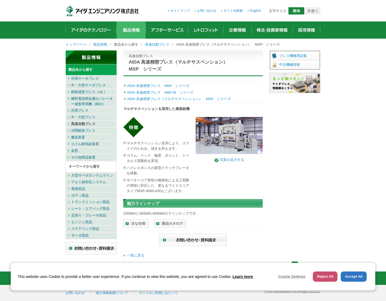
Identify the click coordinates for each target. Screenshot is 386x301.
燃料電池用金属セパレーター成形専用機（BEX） (92, 101)
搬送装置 (78, 137)
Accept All (353, 276)
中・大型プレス (83, 117)
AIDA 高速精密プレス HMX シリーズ (158, 86)
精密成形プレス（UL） (89, 92)
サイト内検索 (233, 11)
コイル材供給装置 (85, 144)
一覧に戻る (135, 255)
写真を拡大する (232, 160)
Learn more (243, 276)
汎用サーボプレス (85, 78)
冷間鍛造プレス (83, 131)
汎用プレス (79, 110)
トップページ (76, 44)
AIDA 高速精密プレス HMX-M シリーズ (160, 92)
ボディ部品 (80, 195)
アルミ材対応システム (88, 182)
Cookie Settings (291, 276)
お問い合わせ (206, 11)
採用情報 (306, 30)
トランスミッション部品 (90, 202)
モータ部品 (80, 235)
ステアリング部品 (85, 229)
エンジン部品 (81, 222)
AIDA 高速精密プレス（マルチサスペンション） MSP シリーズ (179, 99)
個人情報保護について (112, 293)
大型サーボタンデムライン (92, 175)
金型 (74, 151)
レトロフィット (205, 30)
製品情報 (131, 30)
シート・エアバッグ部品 (90, 209)
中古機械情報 (289, 65)
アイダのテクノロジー (91, 30)
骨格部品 (78, 189)
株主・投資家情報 (272, 30)
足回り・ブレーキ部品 (88, 215)
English (255, 11)
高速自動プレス (157, 44)
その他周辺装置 (83, 157)
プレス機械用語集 (293, 56)
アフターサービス (167, 30)
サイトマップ (180, 11)
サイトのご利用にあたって (158, 293)
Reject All (325, 276)
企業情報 (237, 30)
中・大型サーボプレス (88, 85)
